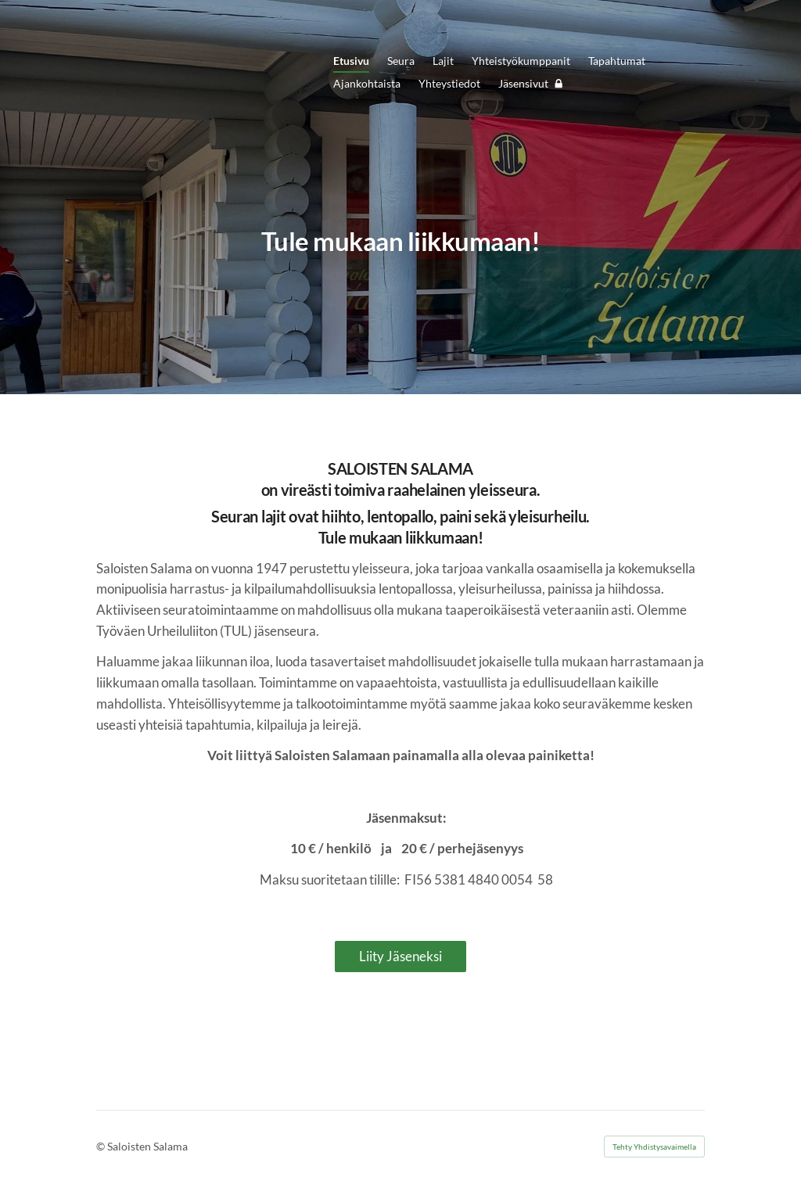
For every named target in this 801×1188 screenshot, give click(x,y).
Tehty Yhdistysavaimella (654, 1146)
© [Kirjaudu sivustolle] (101, 1146)
